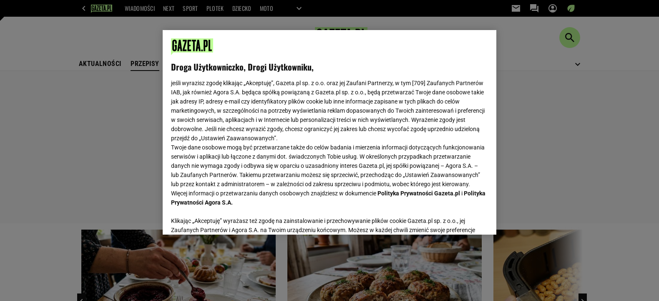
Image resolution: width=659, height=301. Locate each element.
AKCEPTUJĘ (459, 218)
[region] (329, 132)
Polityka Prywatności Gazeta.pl (418, 193)
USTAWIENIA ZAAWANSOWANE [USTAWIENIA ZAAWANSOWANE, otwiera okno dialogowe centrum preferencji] (225, 218)
